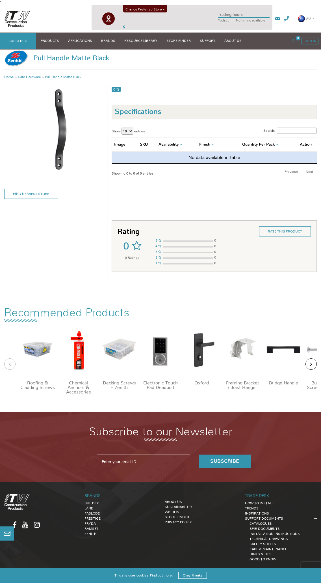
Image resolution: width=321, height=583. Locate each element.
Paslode (92, 513)
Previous (291, 171)
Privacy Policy (178, 522)
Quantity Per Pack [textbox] (258, 145)
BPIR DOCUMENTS (265, 528)
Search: (290, 131)
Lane (88, 508)
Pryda (90, 523)
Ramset (91, 528)
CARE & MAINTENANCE (268, 549)
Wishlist (173, 512)
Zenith (90, 533)
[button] (305, 19)
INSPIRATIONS (257, 513)
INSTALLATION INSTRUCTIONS (275, 533)
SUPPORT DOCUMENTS (264, 518)
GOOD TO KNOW (263, 559)
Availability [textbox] (169, 145)
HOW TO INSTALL (259, 503)
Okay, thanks (192, 575)
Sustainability (178, 507)
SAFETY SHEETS (263, 544)
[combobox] (171, 144)
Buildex (91, 503)
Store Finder (177, 517)
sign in (309, 41)
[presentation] (10, 364)
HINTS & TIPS (261, 554)
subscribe (18, 41)
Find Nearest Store (31, 193)
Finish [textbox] (204, 145)
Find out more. (161, 575)
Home (9, 77)
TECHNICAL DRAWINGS (269, 539)
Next (309, 171)
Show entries (128, 131)
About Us (173, 502)
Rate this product (285, 231)
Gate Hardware (29, 77)
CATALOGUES (261, 523)
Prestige (92, 518)
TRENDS (252, 508)
